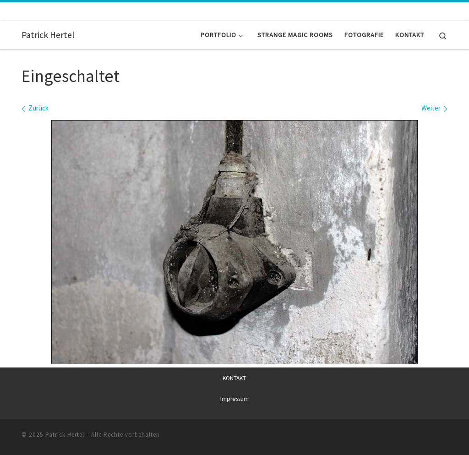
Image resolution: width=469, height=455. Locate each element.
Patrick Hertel (64, 434)
